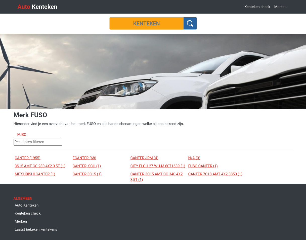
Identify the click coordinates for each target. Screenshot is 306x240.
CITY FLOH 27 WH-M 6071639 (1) (157, 166)
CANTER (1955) (27, 158)
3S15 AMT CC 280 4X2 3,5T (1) (40, 166)
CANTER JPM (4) (144, 158)
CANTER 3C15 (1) (87, 174)
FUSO (21, 134)
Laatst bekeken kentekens (36, 229)
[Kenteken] (146, 23)
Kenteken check (257, 7)
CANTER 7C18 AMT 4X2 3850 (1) (215, 174)
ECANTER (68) (84, 158)
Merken (280, 7)
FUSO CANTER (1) (203, 166)
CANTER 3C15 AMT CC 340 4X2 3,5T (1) (156, 177)
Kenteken (37, 6)
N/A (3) (194, 158)
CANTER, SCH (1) (87, 166)
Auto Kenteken (27, 205)
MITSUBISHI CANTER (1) (35, 174)
